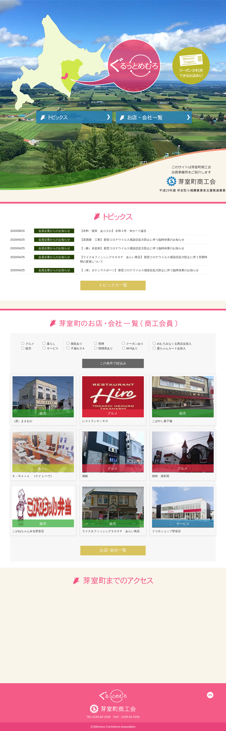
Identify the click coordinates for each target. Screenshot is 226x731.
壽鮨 (113, 454)
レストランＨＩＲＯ (113, 399)
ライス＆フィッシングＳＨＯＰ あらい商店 (113, 510)
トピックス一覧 (113, 285)
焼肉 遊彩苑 (183, 454)
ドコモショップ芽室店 (183, 510)
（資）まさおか (43, 399)
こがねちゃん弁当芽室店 (43, 510)
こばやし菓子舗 (183, 399)
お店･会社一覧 (113, 550)
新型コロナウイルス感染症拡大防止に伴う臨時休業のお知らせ (132, 239)
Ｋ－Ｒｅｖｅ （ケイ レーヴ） (43, 454)
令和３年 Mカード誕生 (113, 230)
